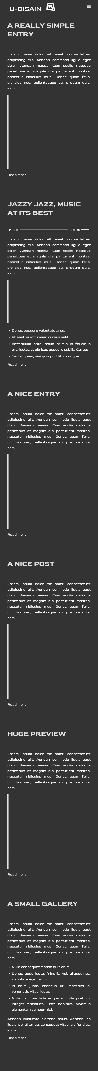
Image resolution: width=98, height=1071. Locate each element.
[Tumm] (78, 229)
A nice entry (33, 394)
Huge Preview (36, 734)
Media (12, 41)
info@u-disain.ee (72, 187)
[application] (49, 229)
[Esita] (10, 229)
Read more (18, 175)
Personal (37, 220)
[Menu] (89, 6)
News (23, 41)
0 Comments (39, 187)
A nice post (30, 564)
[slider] (44, 229)
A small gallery (42, 904)
